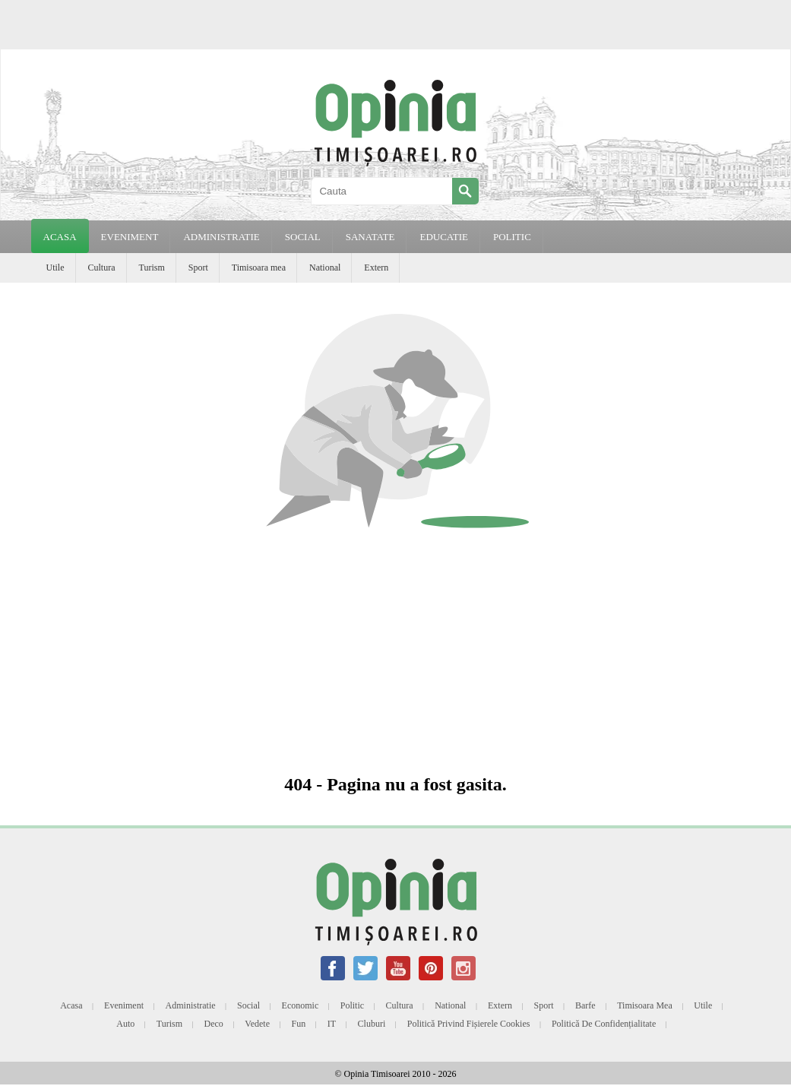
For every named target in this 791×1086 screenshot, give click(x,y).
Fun (299, 1023)
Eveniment (124, 1005)
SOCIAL (303, 236)
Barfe (585, 1005)
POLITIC (512, 236)
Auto (125, 1023)
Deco (213, 1023)
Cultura (101, 267)
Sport (198, 267)
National (324, 267)
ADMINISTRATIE (221, 236)
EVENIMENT (130, 236)
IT (331, 1023)
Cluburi (372, 1023)
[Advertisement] (396, 652)
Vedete (257, 1023)
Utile (55, 267)
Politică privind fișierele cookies (468, 1023)
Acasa (60, 236)
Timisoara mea (259, 267)
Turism (152, 267)
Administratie (191, 1005)
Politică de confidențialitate (604, 1023)
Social (248, 1005)
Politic (352, 1005)
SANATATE (370, 236)
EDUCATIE (443, 236)
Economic (300, 1005)
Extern (376, 267)
